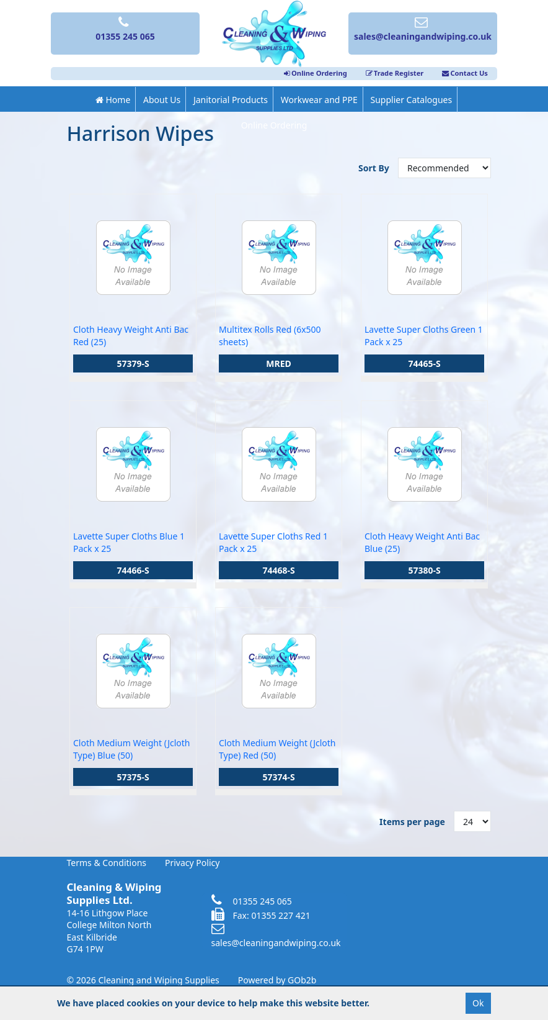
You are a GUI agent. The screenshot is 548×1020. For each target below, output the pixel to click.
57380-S (424, 570)
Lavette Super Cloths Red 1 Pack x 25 (273, 542)
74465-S (424, 363)
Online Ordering (315, 73)
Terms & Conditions (107, 863)
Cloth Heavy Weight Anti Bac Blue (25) (422, 542)
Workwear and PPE (319, 100)
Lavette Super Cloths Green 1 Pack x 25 (424, 335)
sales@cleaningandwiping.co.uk (276, 936)
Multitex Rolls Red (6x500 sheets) (270, 335)
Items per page (412, 822)
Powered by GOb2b (277, 980)
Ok (478, 1003)
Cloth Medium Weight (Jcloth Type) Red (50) (277, 749)
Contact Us (465, 73)
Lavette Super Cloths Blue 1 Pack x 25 (129, 542)
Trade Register (395, 73)
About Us (161, 100)
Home (112, 100)
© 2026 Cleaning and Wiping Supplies (143, 980)
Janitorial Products (230, 100)
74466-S (133, 570)
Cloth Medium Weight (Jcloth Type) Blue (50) (131, 749)
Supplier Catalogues (411, 100)
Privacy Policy (192, 863)
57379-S (133, 363)
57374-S (278, 777)
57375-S (133, 777)
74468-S (278, 570)
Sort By (374, 168)
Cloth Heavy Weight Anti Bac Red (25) (130, 335)
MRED (278, 363)
